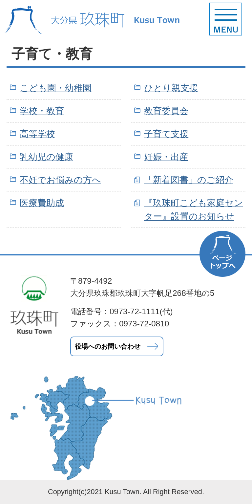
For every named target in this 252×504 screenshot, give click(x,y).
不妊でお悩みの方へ (60, 180)
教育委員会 (166, 111)
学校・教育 (42, 111)
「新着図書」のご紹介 (188, 180)
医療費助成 (42, 203)
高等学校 (37, 134)
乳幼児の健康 (46, 157)
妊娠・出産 (166, 157)
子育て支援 (166, 134)
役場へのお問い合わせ (107, 346)
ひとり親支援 (171, 88)
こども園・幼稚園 (56, 88)
